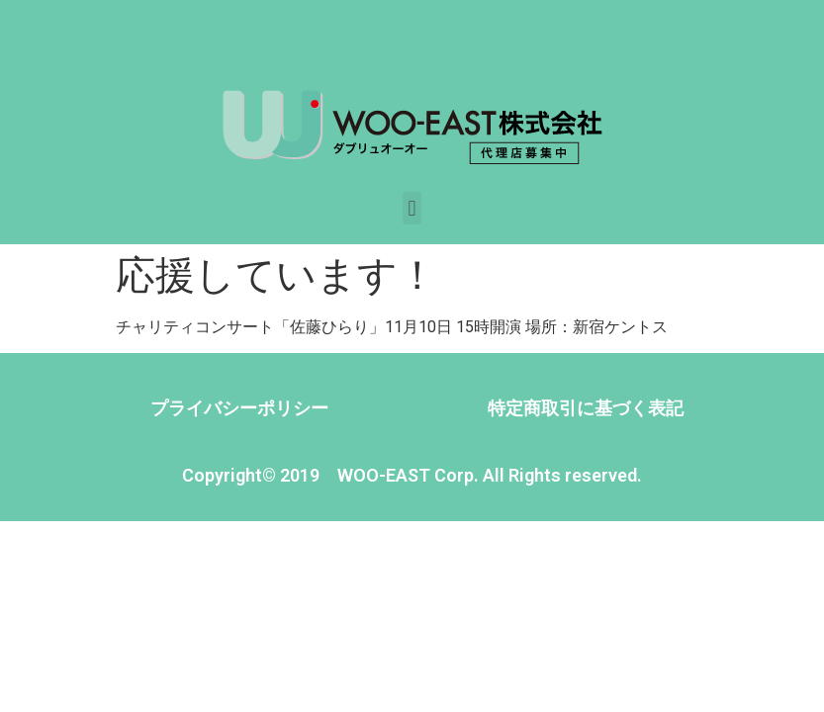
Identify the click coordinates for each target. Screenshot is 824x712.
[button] (412, 208)
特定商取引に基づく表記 (586, 408)
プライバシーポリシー (239, 408)
